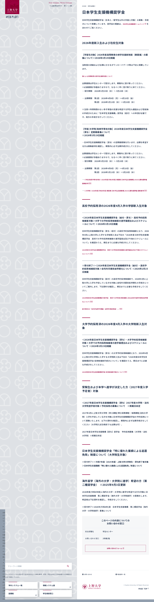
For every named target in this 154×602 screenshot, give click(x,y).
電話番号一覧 (120, 578)
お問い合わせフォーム (115, 552)
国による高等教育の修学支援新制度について (101, 76)
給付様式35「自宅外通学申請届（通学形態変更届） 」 (106, 312)
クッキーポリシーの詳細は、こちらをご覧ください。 (73, 598)
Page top (143, 592)
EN (71, 6)
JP (67, 6)
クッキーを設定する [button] (124, 598)
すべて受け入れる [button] (141, 598)
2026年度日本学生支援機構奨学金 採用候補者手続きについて (109, 375)
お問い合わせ (87, 578)
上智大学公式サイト (55, 6)
